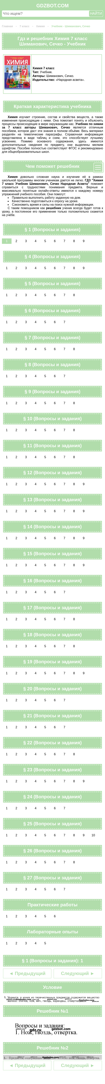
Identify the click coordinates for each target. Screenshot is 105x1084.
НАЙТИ (96, 13)
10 (93, 835)
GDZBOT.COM (52, 5)
